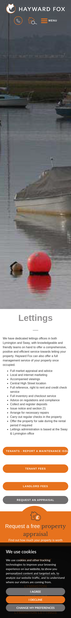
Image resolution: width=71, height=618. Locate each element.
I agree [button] (35, 591)
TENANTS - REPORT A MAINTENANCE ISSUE (37, 451)
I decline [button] (35, 599)
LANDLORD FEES (35, 486)
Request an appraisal (35, 500)
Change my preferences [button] (35, 607)
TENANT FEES (35, 468)
